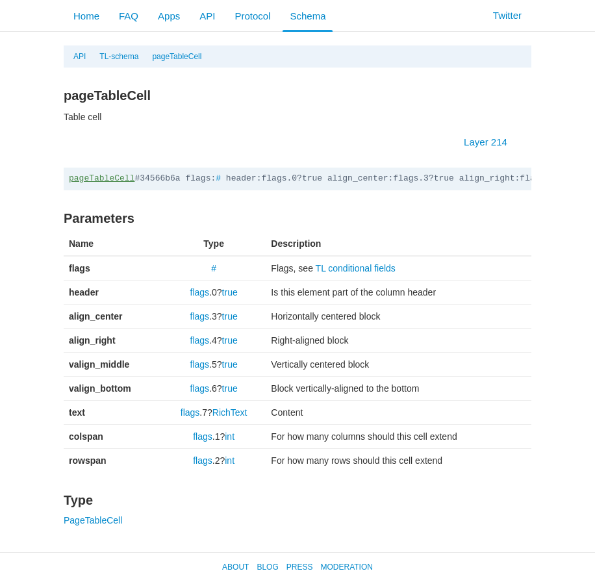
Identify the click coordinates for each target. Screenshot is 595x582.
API (207, 15)
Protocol (252, 15)
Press (299, 567)
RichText (229, 412)
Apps (169, 15)
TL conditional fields (356, 268)
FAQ (128, 15)
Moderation (346, 567)
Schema (307, 15)
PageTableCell (93, 520)
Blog (267, 567)
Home (86, 15)
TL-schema (118, 56)
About (235, 567)
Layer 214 (492, 141)
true (230, 292)
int (229, 436)
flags (200, 292)
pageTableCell (176, 56)
